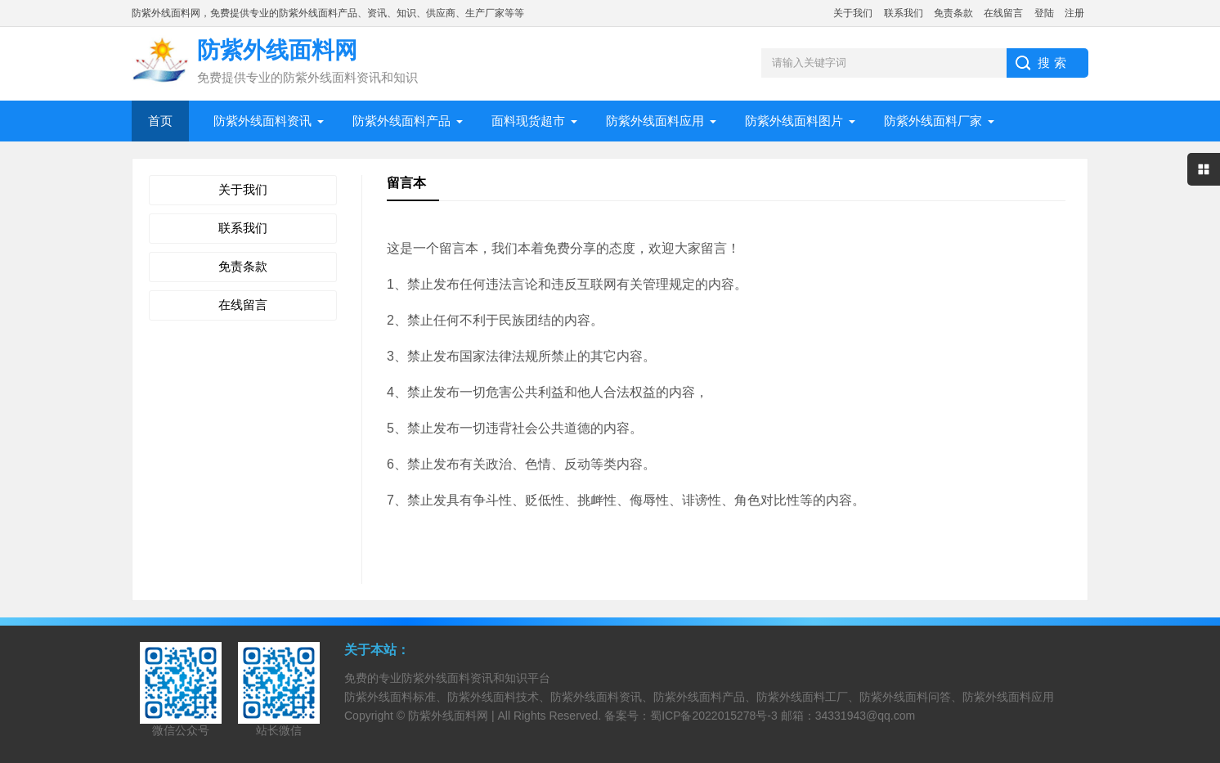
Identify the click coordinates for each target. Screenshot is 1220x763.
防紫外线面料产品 (401, 121)
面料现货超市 (528, 121)
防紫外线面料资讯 (262, 121)
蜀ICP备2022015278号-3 (714, 715)
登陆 (1044, 13)
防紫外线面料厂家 (933, 121)
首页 (160, 121)
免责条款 (953, 13)
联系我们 (903, 13)
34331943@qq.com (865, 715)
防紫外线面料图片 (794, 121)
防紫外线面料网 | (452, 715)
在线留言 (1003, 13)
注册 (1074, 13)
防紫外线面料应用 (655, 121)
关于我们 (852, 13)
